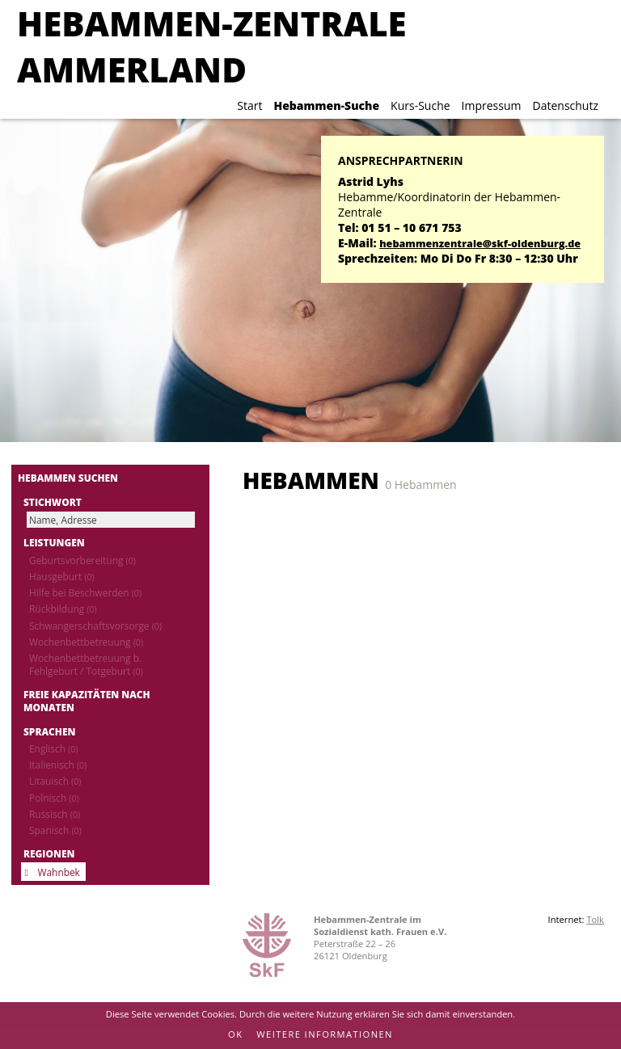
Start (249, 105)
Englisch (53, 748)
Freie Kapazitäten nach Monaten (86, 701)
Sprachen (49, 731)
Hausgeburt (62, 576)
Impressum (492, 105)
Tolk (595, 919)
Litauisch (55, 780)
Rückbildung (63, 608)
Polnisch (54, 797)
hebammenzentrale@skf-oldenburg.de (480, 244)
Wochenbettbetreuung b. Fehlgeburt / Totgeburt (86, 664)
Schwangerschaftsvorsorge (95, 625)
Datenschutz (565, 105)
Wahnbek (59, 872)
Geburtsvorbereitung (82, 560)
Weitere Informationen (324, 1034)
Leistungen (54, 542)
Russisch (54, 813)
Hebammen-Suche (326, 105)
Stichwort (52, 501)
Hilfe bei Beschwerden (85, 592)
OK (235, 1034)
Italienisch (58, 764)
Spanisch (55, 830)
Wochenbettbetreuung (86, 641)
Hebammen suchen (68, 477)
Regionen (48, 853)
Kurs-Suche (420, 105)
